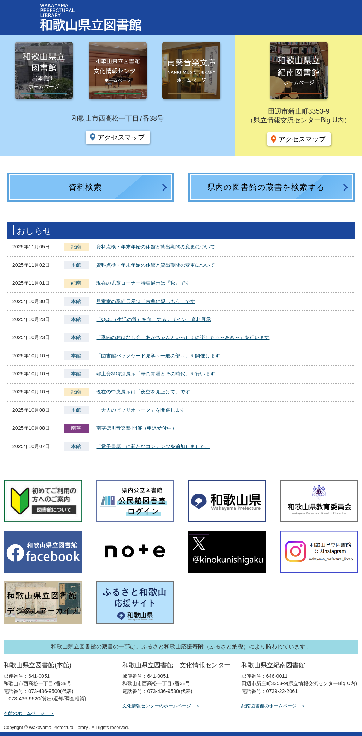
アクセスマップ (121, 137)
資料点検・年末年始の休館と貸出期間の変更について (155, 246)
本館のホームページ (24, 713)
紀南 (76, 246)
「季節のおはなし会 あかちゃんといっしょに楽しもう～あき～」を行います (182, 337)
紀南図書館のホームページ (269, 705)
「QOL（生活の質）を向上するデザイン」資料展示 (153, 319)
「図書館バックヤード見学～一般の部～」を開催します (158, 355)
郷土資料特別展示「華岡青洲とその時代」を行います (155, 373)
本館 (76, 265)
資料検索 (85, 187)
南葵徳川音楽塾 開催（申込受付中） (136, 428)
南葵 (76, 428)
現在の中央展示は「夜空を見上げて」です (143, 391)
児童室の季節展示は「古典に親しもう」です (145, 301)
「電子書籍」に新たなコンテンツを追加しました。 (153, 446)
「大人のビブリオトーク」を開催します (140, 410)
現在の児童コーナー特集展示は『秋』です (143, 283)
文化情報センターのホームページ (156, 705)
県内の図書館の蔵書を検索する (266, 187)
